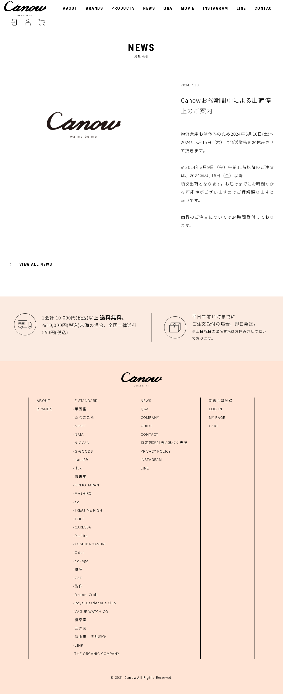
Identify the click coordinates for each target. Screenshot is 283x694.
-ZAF (77, 577)
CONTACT (265, 8)
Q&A (167, 8)
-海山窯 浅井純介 (89, 636)
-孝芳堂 (79, 408)
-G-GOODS (83, 451)
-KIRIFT (79, 425)
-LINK (78, 645)
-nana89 (80, 459)
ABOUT (70, 8)
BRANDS (94, 8)
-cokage (80, 560)
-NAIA (78, 434)
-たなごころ (83, 417)
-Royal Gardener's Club (94, 602)
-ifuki (78, 468)
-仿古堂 (79, 476)
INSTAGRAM (215, 8)
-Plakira (80, 535)
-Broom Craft (85, 594)
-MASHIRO (82, 493)
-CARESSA (82, 527)
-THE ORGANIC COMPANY (96, 653)
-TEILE (79, 518)
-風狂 (77, 569)
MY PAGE (217, 417)
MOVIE (188, 8)
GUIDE (147, 425)
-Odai (78, 552)
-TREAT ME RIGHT (88, 510)
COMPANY (150, 417)
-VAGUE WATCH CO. (91, 611)
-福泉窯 (79, 619)
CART (41, 22)
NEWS (149, 8)
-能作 (77, 586)
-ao (76, 501)
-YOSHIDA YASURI (89, 543)
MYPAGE (27, 22)
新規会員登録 (220, 400)
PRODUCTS (123, 8)
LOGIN (14, 22)
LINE (241, 8)
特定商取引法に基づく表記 (164, 442)
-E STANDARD (85, 400)
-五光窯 (79, 628)
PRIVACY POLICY (156, 451)
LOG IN (215, 408)
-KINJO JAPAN (86, 484)
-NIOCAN (81, 442)
